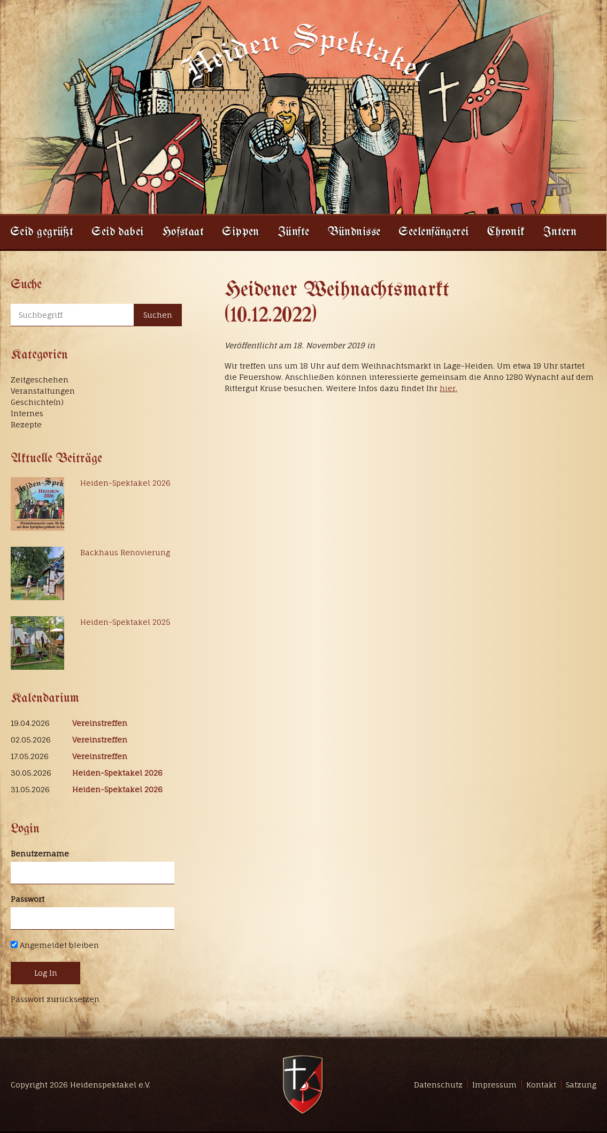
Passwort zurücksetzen (55, 999)
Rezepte (26, 424)
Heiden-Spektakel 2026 (125, 482)
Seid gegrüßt (41, 232)
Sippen (240, 232)
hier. (448, 388)
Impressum (494, 1084)
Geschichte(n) (37, 402)
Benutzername (40, 853)
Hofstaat (183, 232)
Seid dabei (117, 232)
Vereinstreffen (99, 723)
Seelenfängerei (433, 232)
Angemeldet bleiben (55, 945)
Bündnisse (354, 232)
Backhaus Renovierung (125, 552)
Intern (560, 232)
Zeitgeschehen (39, 379)
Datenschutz (438, 1084)
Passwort (27, 899)
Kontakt (541, 1084)
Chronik (506, 232)
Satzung (581, 1084)
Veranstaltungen (43, 390)
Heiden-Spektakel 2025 (125, 621)
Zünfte (294, 232)
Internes (27, 413)
